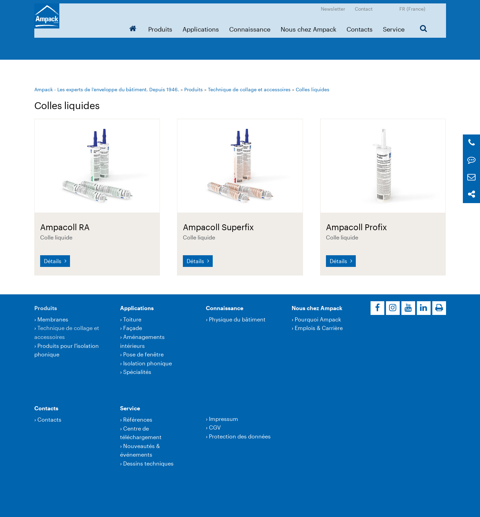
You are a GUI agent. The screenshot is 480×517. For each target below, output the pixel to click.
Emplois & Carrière (319, 328)
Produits (160, 26)
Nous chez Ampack (308, 26)
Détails (53, 261)
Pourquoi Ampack (318, 319)
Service (394, 26)
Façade (132, 328)
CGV (215, 427)
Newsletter (333, 5)
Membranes (52, 319)
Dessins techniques (148, 463)
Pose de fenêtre (143, 354)
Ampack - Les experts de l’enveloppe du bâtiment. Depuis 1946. (106, 89)
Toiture (132, 319)
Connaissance (249, 26)
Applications (201, 26)
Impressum (223, 418)
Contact (364, 5)
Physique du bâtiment (237, 319)
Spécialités (137, 371)
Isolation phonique (147, 363)
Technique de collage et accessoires (249, 89)
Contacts (360, 26)
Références (137, 419)
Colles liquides (312, 89)
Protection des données (240, 436)
